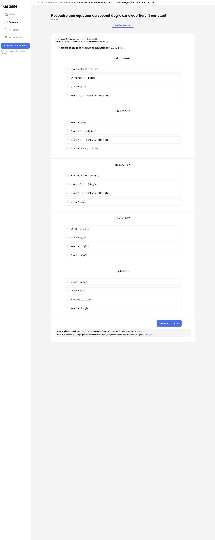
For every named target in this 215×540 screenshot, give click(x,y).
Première (52, 2)
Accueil (10, 14)
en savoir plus (139, 331)
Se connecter (13, 37)
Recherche (11, 30)
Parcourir (11, 22)
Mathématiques (68, 2)
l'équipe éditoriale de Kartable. (87, 39)
